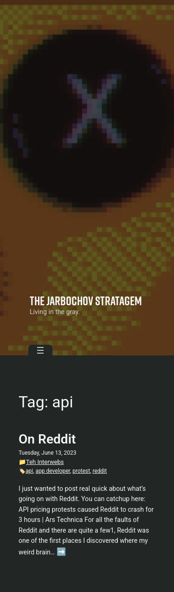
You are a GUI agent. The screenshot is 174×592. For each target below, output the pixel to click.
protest (81, 471)
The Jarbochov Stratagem (86, 300)
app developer (53, 471)
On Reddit (47, 439)
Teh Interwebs (45, 461)
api (29, 471)
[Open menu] (40, 350)
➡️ (61, 551)
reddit (100, 471)
